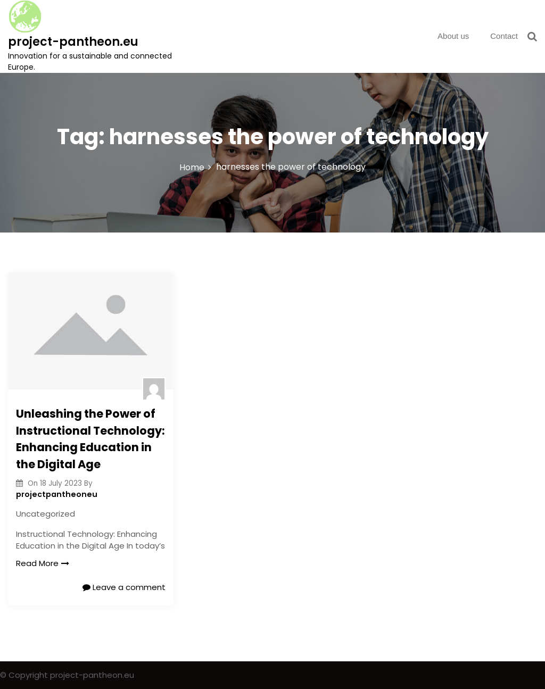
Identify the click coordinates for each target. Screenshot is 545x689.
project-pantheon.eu (73, 42)
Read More (42, 563)
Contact (504, 35)
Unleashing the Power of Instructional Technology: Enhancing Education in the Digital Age (90, 439)
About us (453, 35)
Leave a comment (124, 587)
